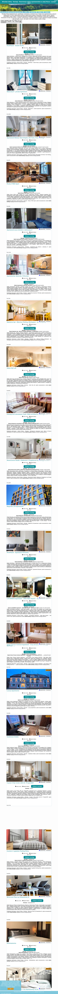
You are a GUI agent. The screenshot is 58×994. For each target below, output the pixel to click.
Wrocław (48, 25)
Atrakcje (39, 12)
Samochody (33, 12)
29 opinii (35, 702)
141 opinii (44, 609)
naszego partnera (24, 65)
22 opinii (34, 748)
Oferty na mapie (12, 12)
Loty (26, 12)
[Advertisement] (29, 818)
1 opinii (44, 471)
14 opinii (33, 379)
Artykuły (46, 12)
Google (17, 981)
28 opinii (44, 425)
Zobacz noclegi (29, 53)
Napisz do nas (41, 991)
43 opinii (38, 563)
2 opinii (43, 333)
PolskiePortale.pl (8, 993)
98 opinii (49, 657)
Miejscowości (18, 12)
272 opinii (36, 56)
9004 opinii (38, 287)
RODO (13, 986)
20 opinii (38, 862)
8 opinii (39, 241)
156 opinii (37, 102)
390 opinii (34, 954)
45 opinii (43, 149)
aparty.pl (56, 0)
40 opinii (34, 195)
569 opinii (36, 517)
